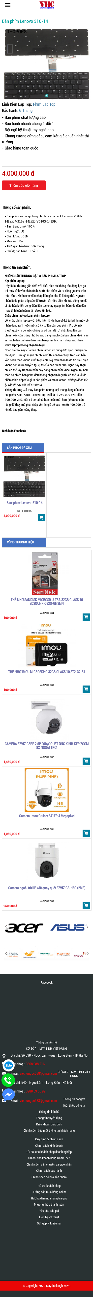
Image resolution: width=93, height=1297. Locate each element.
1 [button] (39, 972)
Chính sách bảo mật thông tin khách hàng (49, 1130)
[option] (24, 495)
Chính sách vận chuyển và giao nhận (49, 1164)
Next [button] (87, 926)
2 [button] (46, 972)
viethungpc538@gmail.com (38, 1073)
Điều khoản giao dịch (49, 1124)
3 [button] (54, 972)
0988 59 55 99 (35, 1091)
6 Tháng (25, 110)
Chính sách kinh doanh (49, 1145)
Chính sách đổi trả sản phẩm (49, 1177)
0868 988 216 (35, 1064)
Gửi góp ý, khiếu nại (49, 1223)
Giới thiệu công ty (74, 1105)
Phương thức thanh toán (49, 1204)
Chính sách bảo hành (49, 1170)
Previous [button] (5, 926)
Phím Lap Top (44, 104)
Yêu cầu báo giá (49, 1211)
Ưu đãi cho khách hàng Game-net (49, 1158)
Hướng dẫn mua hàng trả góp (49, 1198)
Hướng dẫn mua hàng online (49, 1192)
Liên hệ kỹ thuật (49, 1217)
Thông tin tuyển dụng (49, 1118)
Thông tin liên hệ (49, 1112)
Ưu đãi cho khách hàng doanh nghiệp (49, 1152)
